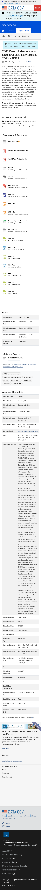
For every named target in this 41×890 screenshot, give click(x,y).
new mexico (27, 380)
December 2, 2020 (25, 62)
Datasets (11, 30)
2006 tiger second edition (12, 377)
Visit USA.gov (7, 885)
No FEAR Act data (8, 862)
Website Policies (25, 816)
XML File (11, 238)
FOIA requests (7, 858)
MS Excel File (12, 230)
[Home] (13, 8)
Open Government (12, 816)
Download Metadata (14, 360)
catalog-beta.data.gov (14, 15)
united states (17, 383)
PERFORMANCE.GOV (9, 819)
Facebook (5, 773)
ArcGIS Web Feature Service (17, 159)
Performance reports (10, 870)
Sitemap (33, 816)
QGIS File (11, 168)
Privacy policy (7, 873)
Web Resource (13, 141)
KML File (11, 194)
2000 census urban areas (11, 374)
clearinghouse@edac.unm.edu (12, 761)
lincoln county (15, 380)
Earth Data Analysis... (21, 36)
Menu (37, 8)
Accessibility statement (11, 855)
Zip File (10, 177)
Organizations (24, 30)
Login (18, 819)
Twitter (5, 770)
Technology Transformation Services (19, 845)
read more (5, 748)
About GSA (6, 851)
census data (27, 377)
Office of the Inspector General (14, 866)
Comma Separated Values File (18, 221)
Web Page (11, 247)
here (32, 717)
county (5, 380)
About (4, 816)
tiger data (6, 383)
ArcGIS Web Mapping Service (18, 150)
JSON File (11, 203)
